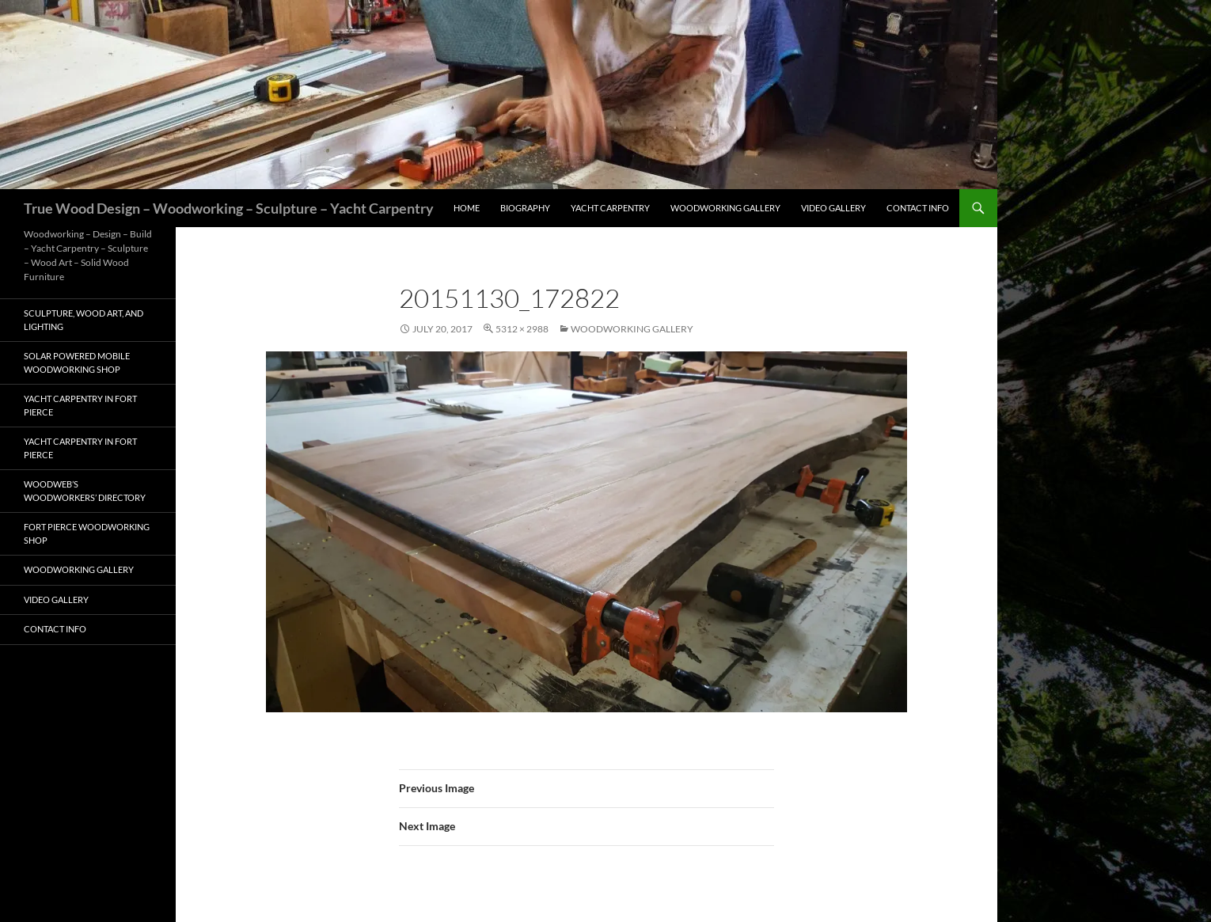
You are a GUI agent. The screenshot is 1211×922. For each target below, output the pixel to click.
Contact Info (917, 208)
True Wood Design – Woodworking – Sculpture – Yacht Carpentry (229, 208)
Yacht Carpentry (610, 208)
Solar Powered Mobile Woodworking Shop (77, 362)
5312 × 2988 (522, 329)
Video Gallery (833, 208)
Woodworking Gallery (725, 208)
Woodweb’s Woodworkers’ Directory (85, 491)
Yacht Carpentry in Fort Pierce (80, 405)
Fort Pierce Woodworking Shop (87, 533)
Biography (525, 208)
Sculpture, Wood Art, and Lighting (83, 320)
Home (467, 208)
